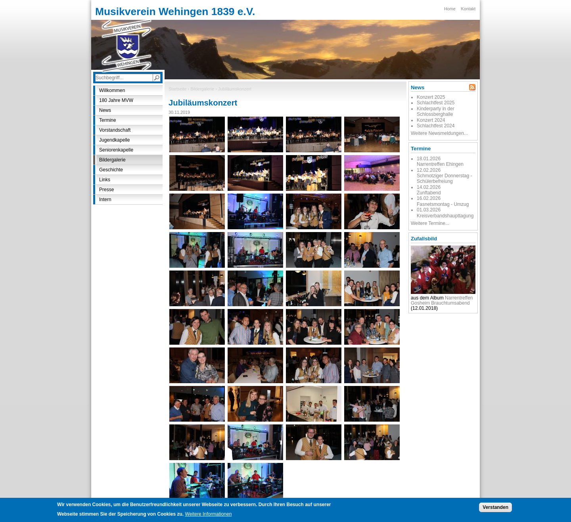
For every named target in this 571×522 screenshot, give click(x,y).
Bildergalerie (202, 88)
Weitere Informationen (208, 515)
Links (104, 179)
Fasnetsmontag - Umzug (443, 204)
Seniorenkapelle (116, 150)
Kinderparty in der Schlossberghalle (435, 111)
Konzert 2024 (431, 120)
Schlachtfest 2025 (435, 103)
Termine (107, 120)
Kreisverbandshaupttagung (445, 216)
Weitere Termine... (430, 223)
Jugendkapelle (114, 140)
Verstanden (495, 508)
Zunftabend (429, 193)
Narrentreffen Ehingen (440, 164)
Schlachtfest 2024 (435, 126)
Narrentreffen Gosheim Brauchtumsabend (442, 300)
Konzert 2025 (431, 97)
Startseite (178, 88)
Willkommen (112, 90)
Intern (105, 199)
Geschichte (111, 170)
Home (450, 8)
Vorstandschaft (114, 130)
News (105, 110)
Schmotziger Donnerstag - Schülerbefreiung (444, 178)
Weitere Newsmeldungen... (439, 133)
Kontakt (468, 8)
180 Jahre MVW (116, 100)
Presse (106, 189)
